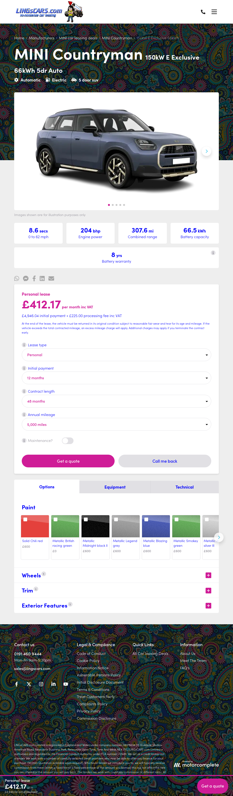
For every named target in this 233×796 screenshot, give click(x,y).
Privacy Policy (89, 710)
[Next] (219, 537)
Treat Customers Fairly (96, 696)
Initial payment (38, 368)
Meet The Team (193, 660)
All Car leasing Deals (150, 653)
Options (46, 487)
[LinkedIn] (53, 684)
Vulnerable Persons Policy (99, 674)
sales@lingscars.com (32, 668)
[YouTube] (66, 684)
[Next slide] (206, 151)
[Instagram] (41, 684)
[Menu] (214, 11)
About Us (187, 653)
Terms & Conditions (93, 689)
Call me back (164, 461)
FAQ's (185, 667)
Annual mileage (38, 414)
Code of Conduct (91, 653)
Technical (185, 487)
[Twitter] (29, 684)
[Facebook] (16, 684)
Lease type (34, 344)
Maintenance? (37, 440)
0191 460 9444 (27, 654)
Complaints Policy (92, 703)
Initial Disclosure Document (100, 682)
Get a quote (68, 461)
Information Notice (92, 667)
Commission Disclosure (96, 718)
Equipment (114, 487)
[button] (109, 205)
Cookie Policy (88, 660)
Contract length (38, 391)
